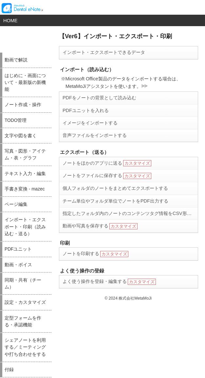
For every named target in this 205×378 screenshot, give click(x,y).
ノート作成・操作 (23, 104)
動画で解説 (16, 60)
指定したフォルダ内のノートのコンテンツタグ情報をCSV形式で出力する (130, 213)
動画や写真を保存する (100, 226)
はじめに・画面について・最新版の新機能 (25, 82)
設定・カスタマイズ (25, 302)
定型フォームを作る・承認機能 (23, 321)
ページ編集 (16, 204)
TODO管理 (16, 120)
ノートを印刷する (95, 254)
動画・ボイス (18, 264)
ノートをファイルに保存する (107, 176)
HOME (10, 20)
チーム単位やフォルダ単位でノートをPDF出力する (115, 201)
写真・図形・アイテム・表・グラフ (25, 154)
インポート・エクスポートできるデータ (104, 52)
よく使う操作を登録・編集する (109, 282)
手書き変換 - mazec (25, 189)
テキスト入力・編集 (25, 173)
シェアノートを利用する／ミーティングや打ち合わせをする (25, 347)
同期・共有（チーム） (23, 283)
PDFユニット (18, 249)
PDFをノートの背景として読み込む (99, 97)
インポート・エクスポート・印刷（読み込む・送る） (25, 226)
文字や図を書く (21, 135)
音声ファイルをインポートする (95, 135)
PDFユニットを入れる (86, 110)
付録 (9, 369)
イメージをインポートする (90, 122)
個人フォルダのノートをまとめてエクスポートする (115, 188)
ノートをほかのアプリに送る (107, 163)
